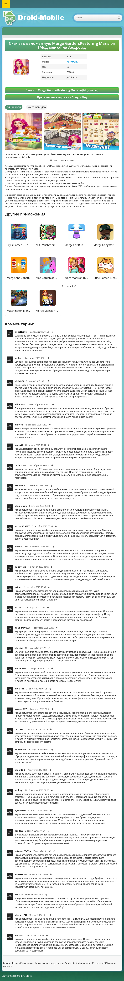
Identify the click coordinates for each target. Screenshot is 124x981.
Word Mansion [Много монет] (76, 278)
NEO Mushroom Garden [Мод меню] (47, 245)
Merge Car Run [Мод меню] (76, 245)
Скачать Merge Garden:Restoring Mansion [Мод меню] (62, 90)
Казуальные (73, 61)
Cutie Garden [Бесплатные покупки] (105, 278)
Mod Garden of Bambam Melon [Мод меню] (47, 278)
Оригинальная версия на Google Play (62, 97)
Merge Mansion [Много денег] (47, 310)
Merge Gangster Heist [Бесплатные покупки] (105, 245)
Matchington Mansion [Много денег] (19, 310)
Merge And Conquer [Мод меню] (19, 278)
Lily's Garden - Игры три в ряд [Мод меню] (19, 245)
